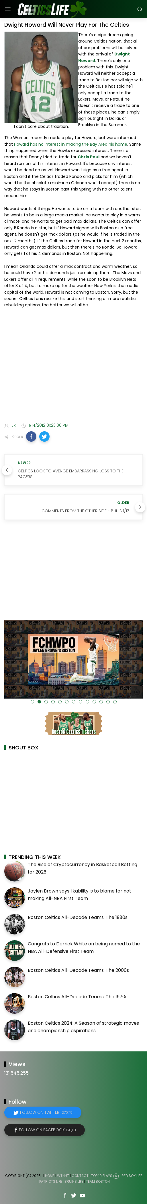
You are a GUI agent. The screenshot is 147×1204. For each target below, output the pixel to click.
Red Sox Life (131, 1175)
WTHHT (63, 1175)
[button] (31, 436)
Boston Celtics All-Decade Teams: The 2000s (78, 970)
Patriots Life (50, 1181)
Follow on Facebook (47, 1130)
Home (49, 1175)
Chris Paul (88, 157)
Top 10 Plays (101, 1175)
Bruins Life (73, 1181)
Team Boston (98, 1181)
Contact (80, 1175)
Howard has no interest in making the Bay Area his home (70, 144)
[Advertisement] (73, 373)
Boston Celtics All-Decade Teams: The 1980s (78, 917)
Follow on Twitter (46, 1112)
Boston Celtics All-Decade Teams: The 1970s (78, 996)
